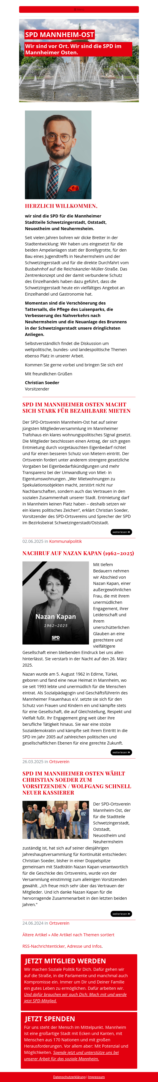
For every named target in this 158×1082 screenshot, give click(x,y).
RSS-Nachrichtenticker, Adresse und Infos (62, 946)
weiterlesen (121, 532)
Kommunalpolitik (65, 541)
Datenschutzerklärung (69, 1077)
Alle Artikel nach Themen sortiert (82, 934)
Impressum (96, 1077)
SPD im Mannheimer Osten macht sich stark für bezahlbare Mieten (76, 407)
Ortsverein (59, 761)
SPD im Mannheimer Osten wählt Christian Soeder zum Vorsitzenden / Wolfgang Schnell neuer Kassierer (76, 783)
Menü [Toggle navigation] (79, 9)
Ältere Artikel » (36, 934)
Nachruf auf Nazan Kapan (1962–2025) (78, 552)
